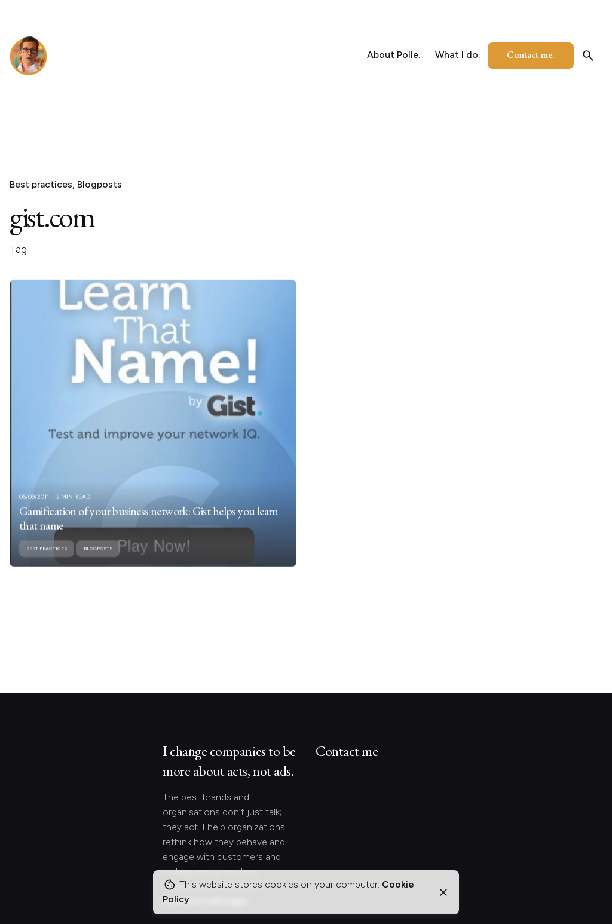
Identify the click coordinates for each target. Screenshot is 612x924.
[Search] (588, 55)
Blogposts (99, 184)
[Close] (443, 892)
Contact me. (531, 54)
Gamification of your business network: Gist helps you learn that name (149, 531)
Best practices (41, 184)
